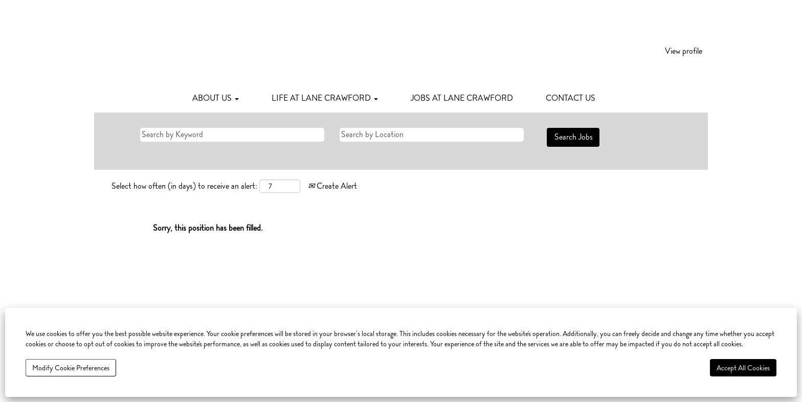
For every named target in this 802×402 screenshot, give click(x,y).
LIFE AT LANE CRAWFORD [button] (325, 98)
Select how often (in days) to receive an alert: (184, 186)
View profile (683, 51)
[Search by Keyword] (232, 135)
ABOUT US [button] (215, 98)
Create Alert (332, 186)
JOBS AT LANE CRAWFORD (462, 98)
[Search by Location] (432, 135)
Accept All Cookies (743, 368)
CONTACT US (570, 98)
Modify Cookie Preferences (70, 368)
